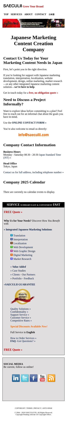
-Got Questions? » (22, 341)
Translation (17, 235)
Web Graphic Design (22, 251)
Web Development (21, 247)
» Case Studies (18, 270)
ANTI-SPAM (47, 408)
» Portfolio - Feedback (22, 278)
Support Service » (19, 314)
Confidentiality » (19, 311)
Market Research (20, 259)
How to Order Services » (23, 338)
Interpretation (19, 239)
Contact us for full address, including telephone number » (33, 172)
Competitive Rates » (21, 320)
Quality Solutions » (20, 308)
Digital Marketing (21, 255)
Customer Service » (20, 317)
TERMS (29, 408)
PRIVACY (37, 408)
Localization (18, 243)
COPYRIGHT (20, 408)
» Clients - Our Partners (22, 274)
